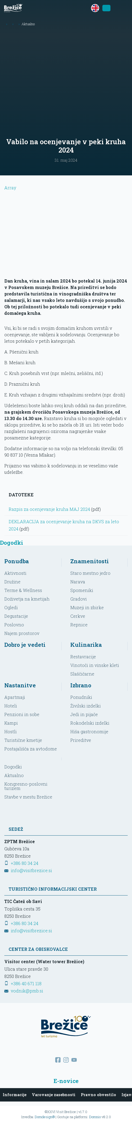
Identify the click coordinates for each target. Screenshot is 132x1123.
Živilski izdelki (85, 706)
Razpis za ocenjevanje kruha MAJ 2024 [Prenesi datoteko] (49, 509)
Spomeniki (81, 590)
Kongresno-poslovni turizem (25, 786)
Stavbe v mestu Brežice (28, 797)
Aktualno (14, 775)
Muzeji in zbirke (87, 607)
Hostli (10, 731)
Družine (12, 581)
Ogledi (11, 607)
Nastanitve (20, 685)
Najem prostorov (21, 633)
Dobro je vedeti (25, 644)
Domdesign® (45, 1117)
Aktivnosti (15, 573)
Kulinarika (86, 644)
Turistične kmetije (23, 740)
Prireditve (80, 740)
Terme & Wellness (23, 590)
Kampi (11, 723)
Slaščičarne (82, 674)
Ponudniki (81, 697)
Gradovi (78, 599)
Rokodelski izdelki (89, 723)
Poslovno (14, 624)
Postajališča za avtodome (30, 749)
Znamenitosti (89, 561)
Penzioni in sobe (21, 714)
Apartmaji (14, 697)
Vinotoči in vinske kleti (94, 665)
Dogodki (13, 767)
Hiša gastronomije (89, 731)
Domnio (95, 1117)
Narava (77, 581)
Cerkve (77, 616)
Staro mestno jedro (90, 573)
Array (66, 228)
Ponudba (16, 561)
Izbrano (80, 685)
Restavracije (83, 656)
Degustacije (16, 616)
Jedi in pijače (84, 714)
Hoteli (10, 706)
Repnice (79, 624)
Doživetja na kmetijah (27, 599)
